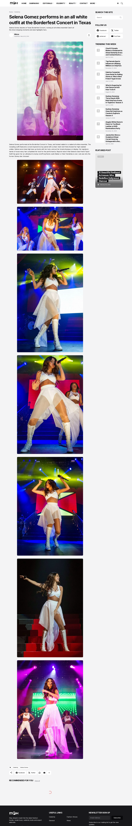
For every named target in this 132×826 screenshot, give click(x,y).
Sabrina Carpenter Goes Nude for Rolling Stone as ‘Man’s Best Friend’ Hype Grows (114, 75)
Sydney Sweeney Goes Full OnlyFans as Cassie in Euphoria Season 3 (114, 112)
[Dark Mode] (117, 3)
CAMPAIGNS (34, 3)
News (69, 820)
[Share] (89, 35)
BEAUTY (72, 3)
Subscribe (117, 818)
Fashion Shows (72, 817)
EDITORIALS (47, 3)
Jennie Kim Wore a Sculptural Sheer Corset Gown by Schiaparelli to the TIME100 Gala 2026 (113, 138)
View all (37, 781)
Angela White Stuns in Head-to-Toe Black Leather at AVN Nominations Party (114, 125)
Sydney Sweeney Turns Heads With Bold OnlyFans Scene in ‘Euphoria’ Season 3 (114, 99)
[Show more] (49, 773)
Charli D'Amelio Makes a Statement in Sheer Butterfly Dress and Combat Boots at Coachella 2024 (114, 51)
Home (11, 12)
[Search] (121, 3)
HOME (24, 3)
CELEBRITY (60, 3)
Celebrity (17, 12)
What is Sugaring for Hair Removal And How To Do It (114, 87)
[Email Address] (99, 818)
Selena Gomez (24, 767)
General (52, 820)
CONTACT (84, 3)
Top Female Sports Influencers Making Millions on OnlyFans (113, 63)
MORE (92, 3)
